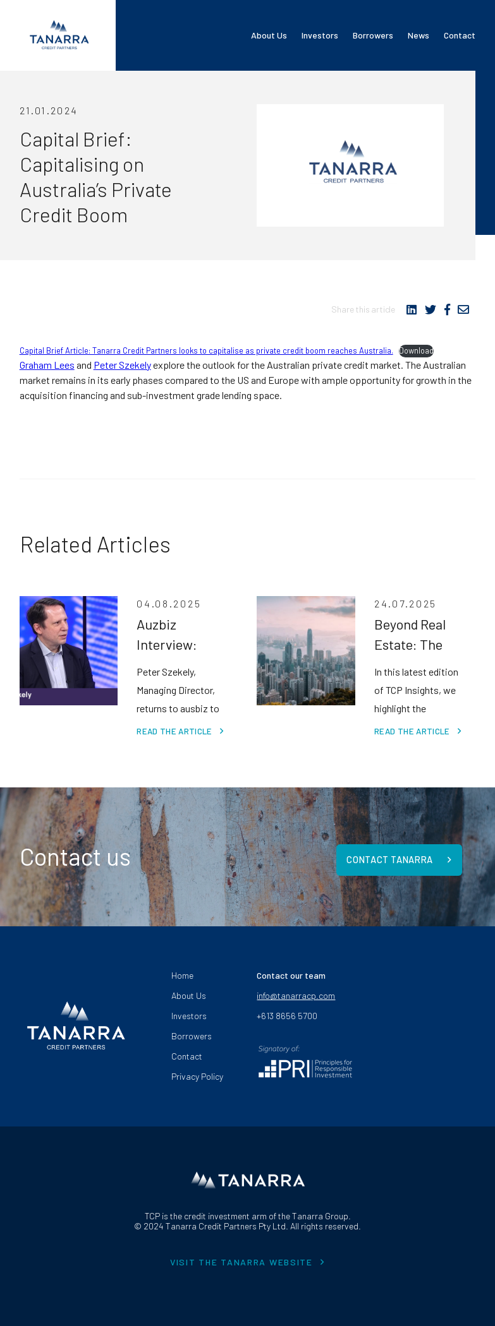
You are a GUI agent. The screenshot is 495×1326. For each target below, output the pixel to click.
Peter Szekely (122, 365)
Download (416, 350)
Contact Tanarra (391, 855)
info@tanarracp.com (296, 993)
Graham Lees (47, 365)
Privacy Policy (197, 1073)
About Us (269, 35)
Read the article (174, 731)
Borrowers (373, 35)
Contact (459, 35)
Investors (320, 35)
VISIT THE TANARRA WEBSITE (241, 1259)
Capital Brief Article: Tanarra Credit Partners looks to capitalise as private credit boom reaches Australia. (206, 350)
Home (182, 972)
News (418, 35)
